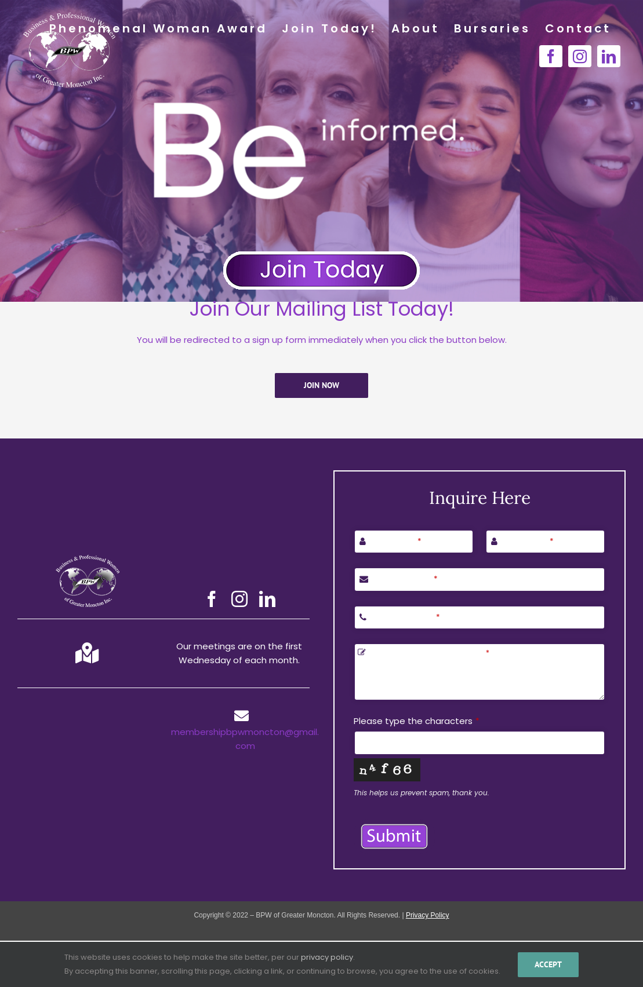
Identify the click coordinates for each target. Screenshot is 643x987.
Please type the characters (416, 721)
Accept (548, 964)
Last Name (527, 541)
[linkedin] (267, 599)
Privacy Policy (427, 915)
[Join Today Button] (321, 255)
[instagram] (239, 599)
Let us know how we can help (429, 652)
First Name (395, 541)
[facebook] (212, 599)
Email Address (404, 579)
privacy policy (327, 957)
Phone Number (404, 617)
